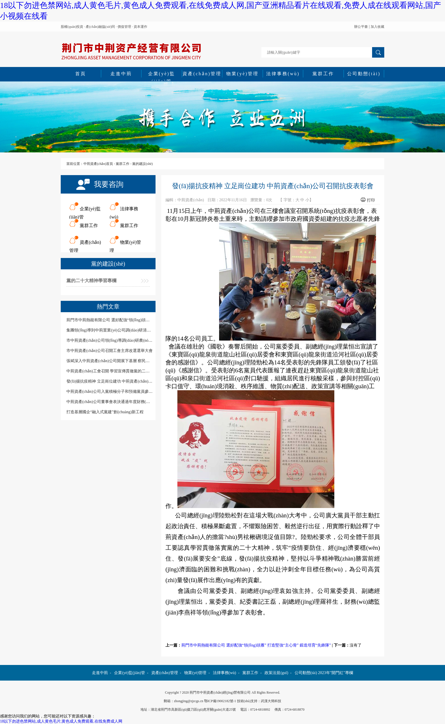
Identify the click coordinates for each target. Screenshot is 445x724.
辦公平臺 (361, 27)
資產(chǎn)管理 (201, 73)
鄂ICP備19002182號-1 (220, 701)
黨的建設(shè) (142, 164)
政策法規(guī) (276, 673)
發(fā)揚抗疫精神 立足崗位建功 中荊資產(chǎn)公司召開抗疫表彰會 (125, 381)
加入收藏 (377, 27)
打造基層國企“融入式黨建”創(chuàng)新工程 (105, 412)
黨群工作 (323, 73)
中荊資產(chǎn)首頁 (98, 164)
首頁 (80, 73)
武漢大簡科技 (271, 701)
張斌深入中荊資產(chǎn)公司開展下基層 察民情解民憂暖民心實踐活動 (127, 361)
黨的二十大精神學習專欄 (91, 280)
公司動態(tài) (364, 73)
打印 (371, 200)
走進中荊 (121, 73)
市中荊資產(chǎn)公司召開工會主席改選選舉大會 (109, 351)
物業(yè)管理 (242, 73)
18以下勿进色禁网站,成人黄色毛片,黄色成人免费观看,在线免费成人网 (61, 721)
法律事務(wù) (283, 73)
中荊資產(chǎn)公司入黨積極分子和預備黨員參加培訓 (113, 391)
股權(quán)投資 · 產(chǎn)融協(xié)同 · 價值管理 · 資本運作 (104, 27)
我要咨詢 (108, 184)
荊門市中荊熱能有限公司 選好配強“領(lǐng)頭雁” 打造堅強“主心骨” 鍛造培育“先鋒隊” (256, 645)
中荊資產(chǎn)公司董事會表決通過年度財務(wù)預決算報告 (119, 402)
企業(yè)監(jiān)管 (161, 74)
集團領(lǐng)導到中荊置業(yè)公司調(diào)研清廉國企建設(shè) (120, 330)
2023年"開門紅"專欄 (335, 673)
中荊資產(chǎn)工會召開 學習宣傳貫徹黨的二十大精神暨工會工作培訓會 (129, 371)
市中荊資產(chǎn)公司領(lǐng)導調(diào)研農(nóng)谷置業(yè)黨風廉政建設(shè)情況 (139, 340)
